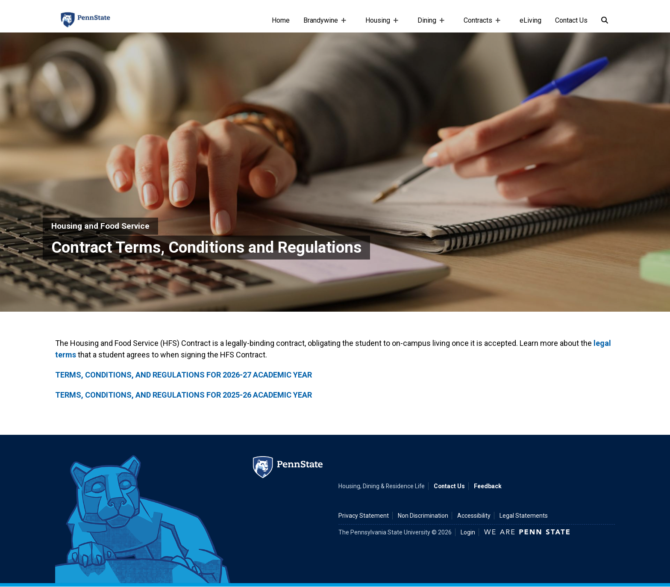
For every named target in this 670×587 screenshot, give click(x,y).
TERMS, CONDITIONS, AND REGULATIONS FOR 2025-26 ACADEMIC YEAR (183, 394)
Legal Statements (524, 515)
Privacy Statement (363, 515)
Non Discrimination (423, 515)
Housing (379, 24)
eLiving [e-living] (530, 20)
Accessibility (474, 515)
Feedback (488, 486)
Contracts (479, 24)
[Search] (604, 20)
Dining (429, 24)
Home (281, 20)
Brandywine (322, 24)
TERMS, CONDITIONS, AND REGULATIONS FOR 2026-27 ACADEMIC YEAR (183, 374)
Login (468, 532)
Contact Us (571, 20)
